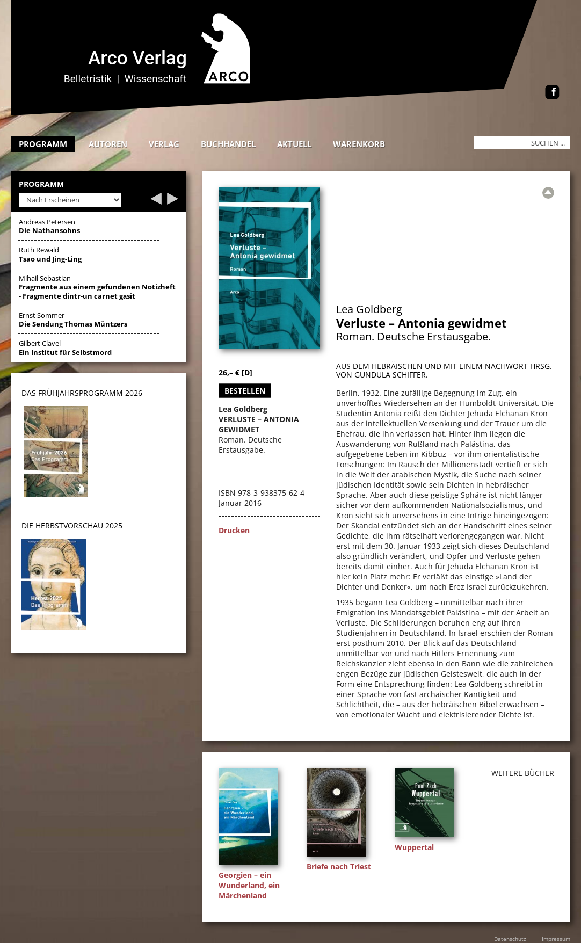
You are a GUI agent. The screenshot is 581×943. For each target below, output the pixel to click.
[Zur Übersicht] (548, 193)
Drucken (234, 530)
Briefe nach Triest (339, 866)
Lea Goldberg (369, 309)
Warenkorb (359, 144)
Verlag (164, 144)
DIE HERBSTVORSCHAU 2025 (71, 525)
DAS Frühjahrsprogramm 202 (79, 393)
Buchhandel (228, 144)
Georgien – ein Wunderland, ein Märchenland (249, 885)
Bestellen (244, 391)
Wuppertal (414, 847)
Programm (43, 144)
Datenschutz (510, 938)
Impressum (556, 938)
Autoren (108, 144)
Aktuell (294, 144)
